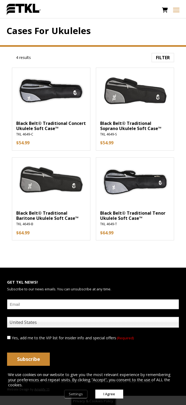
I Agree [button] (109, 393)
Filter (163, 58)
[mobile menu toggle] (176, 10)
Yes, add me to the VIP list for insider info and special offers (73, 337)
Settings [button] (76, 393)
